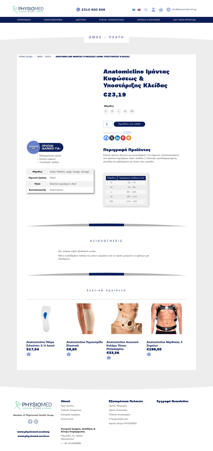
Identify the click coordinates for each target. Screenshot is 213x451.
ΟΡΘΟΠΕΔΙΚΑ (24, 20)
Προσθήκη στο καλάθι (129, 124)
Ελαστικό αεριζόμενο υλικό (63, 184)
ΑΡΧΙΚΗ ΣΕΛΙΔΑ (26, 57)
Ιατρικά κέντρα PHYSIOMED (123, 423)
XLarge (76, 172)
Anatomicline (56, 190)
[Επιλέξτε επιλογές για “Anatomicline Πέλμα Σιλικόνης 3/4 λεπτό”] (33, 354)
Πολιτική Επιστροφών (119, 415)
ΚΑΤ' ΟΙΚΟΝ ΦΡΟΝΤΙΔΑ (184, 20)
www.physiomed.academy (33, 432)
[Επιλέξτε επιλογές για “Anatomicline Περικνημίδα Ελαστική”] (73, 354)
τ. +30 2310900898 (71, 443)
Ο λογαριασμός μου (118, 419)
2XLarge (85, 172)
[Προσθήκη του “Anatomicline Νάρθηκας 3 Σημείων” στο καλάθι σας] (162, 354)
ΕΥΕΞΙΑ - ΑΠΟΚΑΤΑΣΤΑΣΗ (111, 20)
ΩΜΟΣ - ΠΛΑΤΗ (44, 57)
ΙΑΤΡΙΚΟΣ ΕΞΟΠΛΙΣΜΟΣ (148, 20)
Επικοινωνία (67, 419)
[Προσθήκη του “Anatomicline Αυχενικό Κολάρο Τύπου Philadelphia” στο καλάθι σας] (121, 357)
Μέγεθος (109, 106)
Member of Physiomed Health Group (33, 415)
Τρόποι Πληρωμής (118, 406)
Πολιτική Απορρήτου (71, 410)
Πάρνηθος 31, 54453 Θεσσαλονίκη (71, 437)
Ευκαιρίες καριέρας (70, 415)
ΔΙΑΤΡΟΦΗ (81, 20)
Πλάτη (53, 178)
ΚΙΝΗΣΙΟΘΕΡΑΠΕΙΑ (53, 20)
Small (52, 172)
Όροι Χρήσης (67, 406)
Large (68, 172)
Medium (61, 172)
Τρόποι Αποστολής (118, 410)
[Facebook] (30, 421)
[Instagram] (36, 421)
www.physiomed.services (33, 436)
